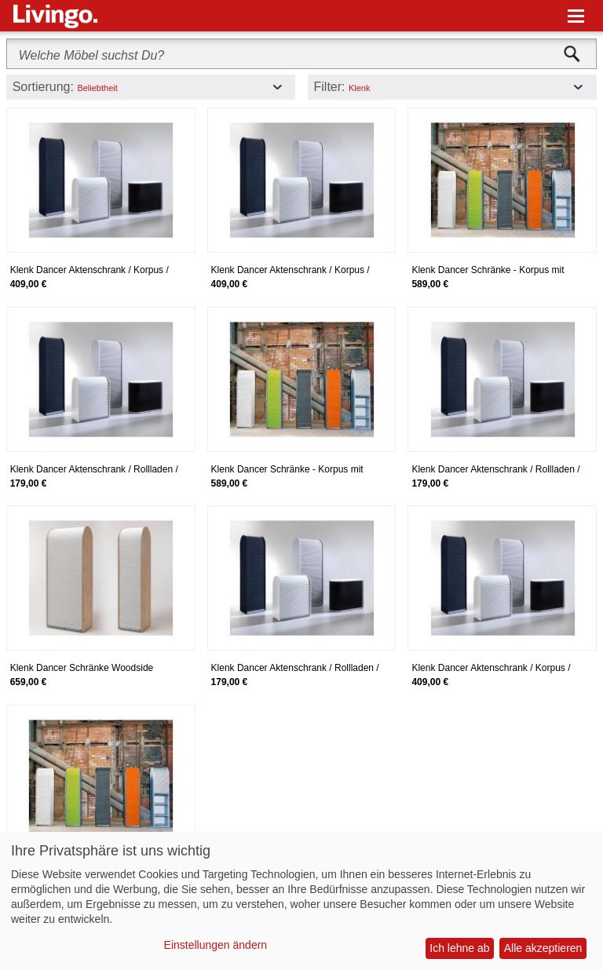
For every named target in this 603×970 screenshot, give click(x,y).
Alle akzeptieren (543, 948)
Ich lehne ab (459, 948)
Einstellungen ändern (216, 945)
